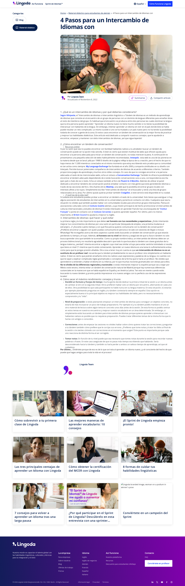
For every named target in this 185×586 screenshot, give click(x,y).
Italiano (85, 574)
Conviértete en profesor (158, 563)
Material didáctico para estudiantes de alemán (89, 13)
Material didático (25, 27)
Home (63, 13)
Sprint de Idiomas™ (54, 4)
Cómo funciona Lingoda (160, 4)
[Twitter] (157, 582)
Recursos (109, 561)
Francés (85, 568)
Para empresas (64, 557)
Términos (105, 582)
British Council (80, 215)
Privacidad (96, 582)
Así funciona (37, 4)
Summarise (138, 98)
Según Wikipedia (67, 115)
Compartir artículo (160, 98)
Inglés (84, 557)
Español (85, 571)
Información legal (84, 582)
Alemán (85, 564)
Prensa (61, 571)
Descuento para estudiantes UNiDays (121, 564)
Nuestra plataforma (114, 557)
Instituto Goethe (96, 206)
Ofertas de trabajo (65, 568)
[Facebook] (167, 582)
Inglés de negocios (89, 561)
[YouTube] (162, 582)
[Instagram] (171, 582)
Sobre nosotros (64, 561)
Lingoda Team (77, 96)
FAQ (146, 557)
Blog (19, 20)
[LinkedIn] (152, 582)
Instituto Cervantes (102, 212)
